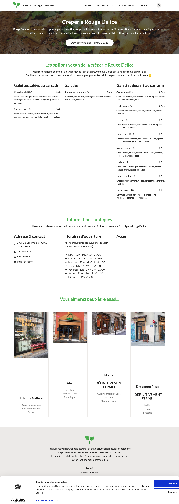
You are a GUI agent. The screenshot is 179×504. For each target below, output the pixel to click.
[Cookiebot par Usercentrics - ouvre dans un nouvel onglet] (18, 499)
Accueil (87, 5)
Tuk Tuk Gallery (31, 398)
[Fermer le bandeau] (175, 479)
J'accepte (149, 481)
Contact (144, 5)
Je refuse (149, 490)
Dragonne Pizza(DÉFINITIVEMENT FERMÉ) (148, 392)
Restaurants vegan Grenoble (38, 5)
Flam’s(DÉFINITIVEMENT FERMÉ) (109, 381)
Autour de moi (126, 5)
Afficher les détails (45, 498)
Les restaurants (105, 5)
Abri (70, 383)
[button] (159, 5)
